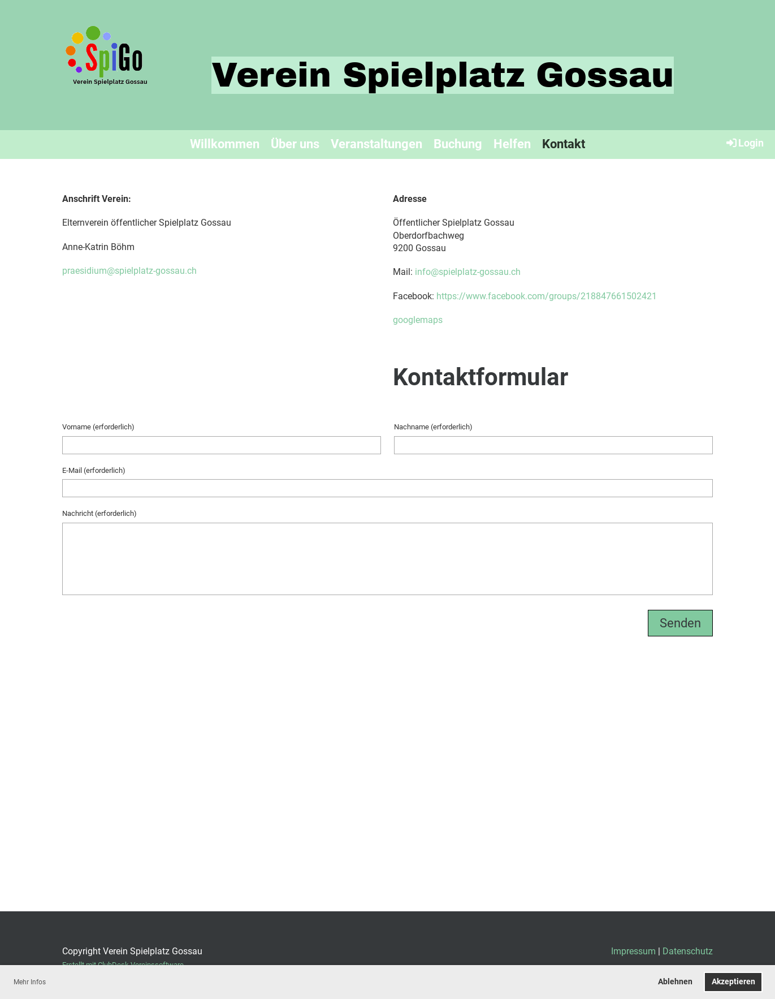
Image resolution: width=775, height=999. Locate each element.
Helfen (512, 144)
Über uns (295, 144)
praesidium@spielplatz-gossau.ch (129, 270)
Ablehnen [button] (675, 982)
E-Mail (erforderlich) (93, 470)
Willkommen (224, 144)
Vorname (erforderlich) (98, 427)
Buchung (458, 144)
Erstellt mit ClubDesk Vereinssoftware (123, 965)
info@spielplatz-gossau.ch (468, 271)
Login (744, 142)
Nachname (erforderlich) (433, 427)
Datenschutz (688, 951)
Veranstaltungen (376, 144)
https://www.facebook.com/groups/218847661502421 (546, 296)
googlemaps (418, 320)
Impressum (633, 951)
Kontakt (563, 144)
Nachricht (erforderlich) (99, 513)
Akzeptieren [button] (733, 982)
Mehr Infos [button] (30, 982)
